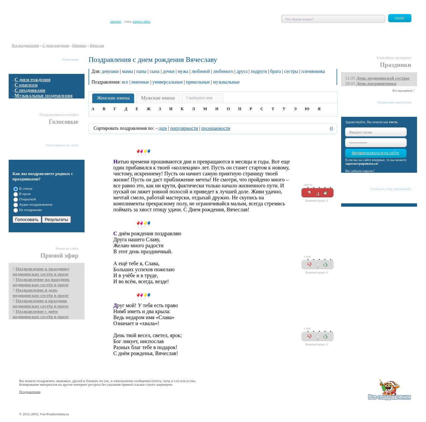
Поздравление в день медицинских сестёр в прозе (41, 293)
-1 (317, 193)
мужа (183, 71)
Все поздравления (25, 45)
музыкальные (226, 82)
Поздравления (30, 392)
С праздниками (30, 90)
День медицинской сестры (382, 78)
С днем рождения (55, 45)
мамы (127, 71)
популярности (184, 128)
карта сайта (141, 21)
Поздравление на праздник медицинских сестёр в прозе (41, 282)
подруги (259, 71)
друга (242, 71)
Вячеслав (97, 45)
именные (140, 82)
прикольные (198, 82)
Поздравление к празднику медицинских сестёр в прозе (41, 271)
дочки (168, 71)
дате (162, 128)
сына (154, 71)
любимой (200, 71)
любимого (223, 71)
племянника (313, 71)
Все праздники (402, 90)
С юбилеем (26, 85)
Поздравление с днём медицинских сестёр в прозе (41, 314)
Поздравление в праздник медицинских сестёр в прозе (41, 303)
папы (141, 71)
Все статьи (405, 211)
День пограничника (376, 83)
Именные (79, 45)
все (125, 82)
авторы (115, 21)
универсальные (167, 82)
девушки (110, 71)
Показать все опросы (68, 235)
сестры (291, 71)
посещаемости (215, 128)
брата (275, 71)
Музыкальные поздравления (44, 95)
